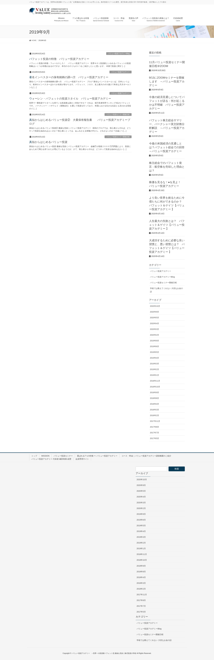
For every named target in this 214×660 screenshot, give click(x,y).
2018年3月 (154, 410)
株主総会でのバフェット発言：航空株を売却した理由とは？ (167, 166)
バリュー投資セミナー (63, 456)
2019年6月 (154, 346)
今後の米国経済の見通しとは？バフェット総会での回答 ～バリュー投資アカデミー (167, 147)
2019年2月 (154, 369)
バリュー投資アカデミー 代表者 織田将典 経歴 (51, 459)
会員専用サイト (82, 459)
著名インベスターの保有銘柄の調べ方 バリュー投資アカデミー (68, 77)
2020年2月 (154, 335)
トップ (34, 456)
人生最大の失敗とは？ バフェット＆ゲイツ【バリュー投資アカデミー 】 (167, 224)
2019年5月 (154, 352)
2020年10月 (155, 306)
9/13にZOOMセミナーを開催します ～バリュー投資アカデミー (167, 81)
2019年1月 (154, 375)
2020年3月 (154, 329)
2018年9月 (154, 392)
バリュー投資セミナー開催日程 (118, 114)
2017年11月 (155, 421)
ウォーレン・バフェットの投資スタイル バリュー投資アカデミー (70, 98)
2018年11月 (155, 381)
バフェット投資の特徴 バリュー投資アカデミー (59, 58)
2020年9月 (154, 312)
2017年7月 (154, 433)
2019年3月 (154, 364)
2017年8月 (154, 427)
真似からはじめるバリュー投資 (48, 141)
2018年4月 (154, 404)
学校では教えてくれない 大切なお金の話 (166, 290)
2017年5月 (154, 438)
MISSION (45, 456)
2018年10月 (155, 387)
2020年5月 (154, 317)
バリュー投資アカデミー (121, 72)
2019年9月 (154, 341)
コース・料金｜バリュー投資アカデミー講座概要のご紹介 (146, 456)
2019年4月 (154, 358)
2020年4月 (154, 323)
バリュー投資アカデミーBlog (119, 54)
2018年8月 (154, 398)
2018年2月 (154, 415)
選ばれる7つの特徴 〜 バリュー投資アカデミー (97, 456)
